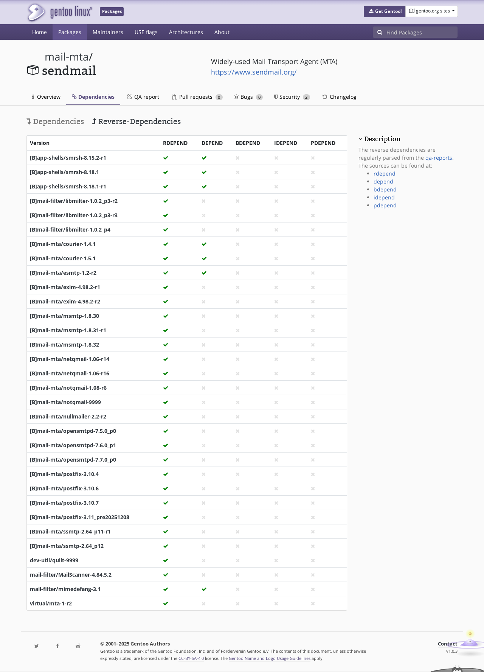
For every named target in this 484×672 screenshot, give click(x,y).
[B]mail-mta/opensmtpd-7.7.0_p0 (73, 459)
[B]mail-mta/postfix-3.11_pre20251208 (79, 517)
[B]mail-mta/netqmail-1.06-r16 (69, 373)
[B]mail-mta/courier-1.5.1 (63, 258)
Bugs (248, 96)
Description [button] (382, 139)
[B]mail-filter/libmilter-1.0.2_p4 (70, 229)
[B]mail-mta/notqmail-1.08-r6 (68, 387)
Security (292, 96)
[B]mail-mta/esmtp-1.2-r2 (63, 272)
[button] (385, 11)
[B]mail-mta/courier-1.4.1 (63, 243)
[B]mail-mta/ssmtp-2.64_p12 (67, 545)
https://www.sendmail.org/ (254, 71)
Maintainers (108, 32)
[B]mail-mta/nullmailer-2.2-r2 (68, 416)
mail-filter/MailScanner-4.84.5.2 (71, 574)
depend (383, 181)
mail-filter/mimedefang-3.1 (65, 589)
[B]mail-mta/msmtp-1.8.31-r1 (68, 330)
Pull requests (197, 96)
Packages (69, 32)
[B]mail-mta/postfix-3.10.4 (64, 474)
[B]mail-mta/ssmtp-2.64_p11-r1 (70, 531)
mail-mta (67, 57)
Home (39, 32)
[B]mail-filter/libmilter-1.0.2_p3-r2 (74, 200)
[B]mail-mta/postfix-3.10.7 (64, 502)
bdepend (385, 189)
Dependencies (93, 96)
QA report (142, 96)
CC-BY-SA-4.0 (191, 658)
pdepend (385, 205)
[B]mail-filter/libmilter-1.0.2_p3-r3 (74, 215)
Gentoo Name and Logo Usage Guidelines (269, 658)
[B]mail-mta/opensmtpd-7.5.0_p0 (73, 430)
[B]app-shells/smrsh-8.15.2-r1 (68, 157)
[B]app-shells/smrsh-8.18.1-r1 (68, 186)
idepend (384, 197)
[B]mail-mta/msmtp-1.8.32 (64, 344)
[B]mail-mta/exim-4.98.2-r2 (65, 301)
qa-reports (438, 157)
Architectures (186, 32)
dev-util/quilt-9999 (54, 560)
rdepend (385, 173)
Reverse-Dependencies (136, 121)
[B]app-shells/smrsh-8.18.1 (64, 172)
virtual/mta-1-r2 (51, 603)
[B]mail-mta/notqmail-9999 (65, 402)
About (222, 32)
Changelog (339, 96)
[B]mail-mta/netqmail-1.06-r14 (69, 358)
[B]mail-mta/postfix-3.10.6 (64, 488)
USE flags (146, 32)
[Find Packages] (422, 32)
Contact (448, 644)
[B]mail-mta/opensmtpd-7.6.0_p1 (73, 445)
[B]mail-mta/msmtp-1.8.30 (64, 315)
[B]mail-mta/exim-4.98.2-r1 (65, 287)
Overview (46, 96)
